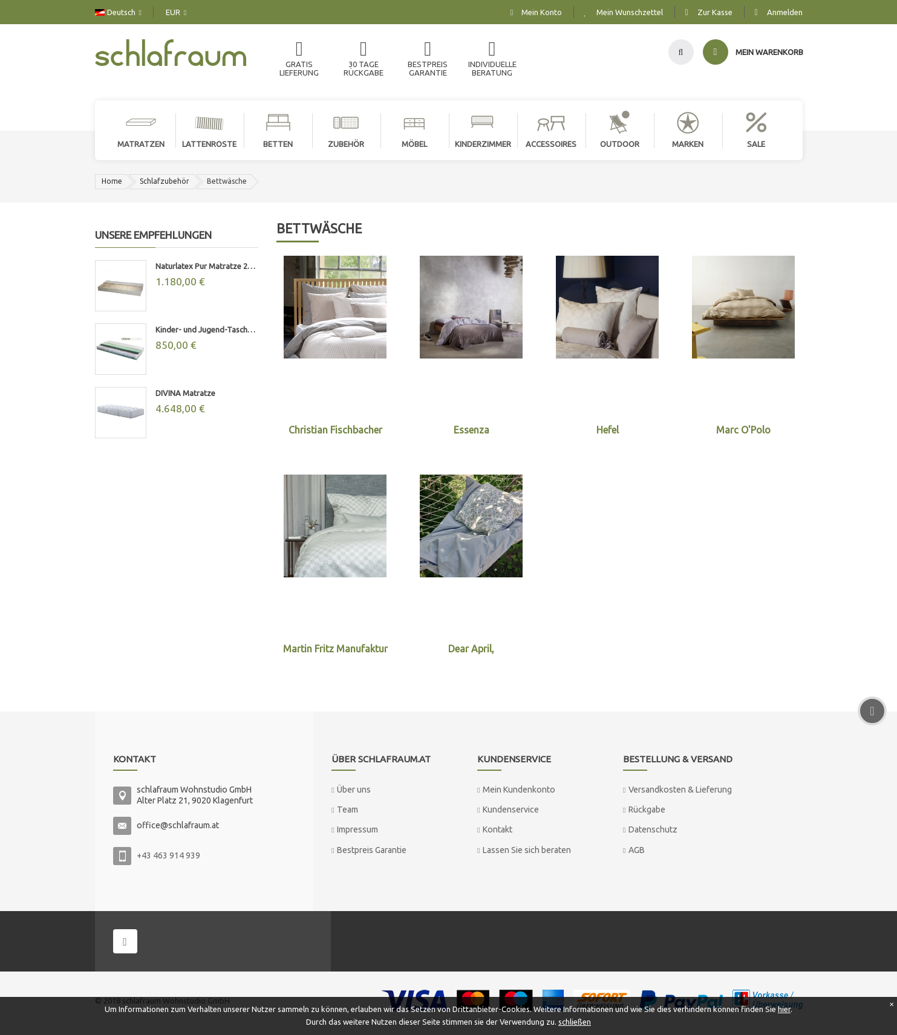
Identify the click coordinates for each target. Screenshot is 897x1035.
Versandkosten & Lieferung (680, 789)
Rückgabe (646, 809)
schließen (574, 1021)
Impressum (357, 829)
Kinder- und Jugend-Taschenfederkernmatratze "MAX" (206, 329)
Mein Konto (541, 12)
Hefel (607, 429)
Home (112, 181)
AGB (636, 850)
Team (347, 809)
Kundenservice (511, 809)
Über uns (354, 789)
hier (784, 1009)
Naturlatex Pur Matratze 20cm (206, 266)
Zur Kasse (714, 12)
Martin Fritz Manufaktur (335, 648)
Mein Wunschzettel (629, 12)
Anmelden (785, 12)
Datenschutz (652, 829)
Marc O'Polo (743, 429)
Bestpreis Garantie (371, 850)
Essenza (471, 429)
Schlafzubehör (164, 181)
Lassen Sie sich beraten (527, 850)
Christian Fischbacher (335, 429)
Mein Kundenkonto (519, 789)
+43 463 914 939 (168, 855)
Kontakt (497, 829)
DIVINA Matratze (185, 393)
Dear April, (471, 648)
